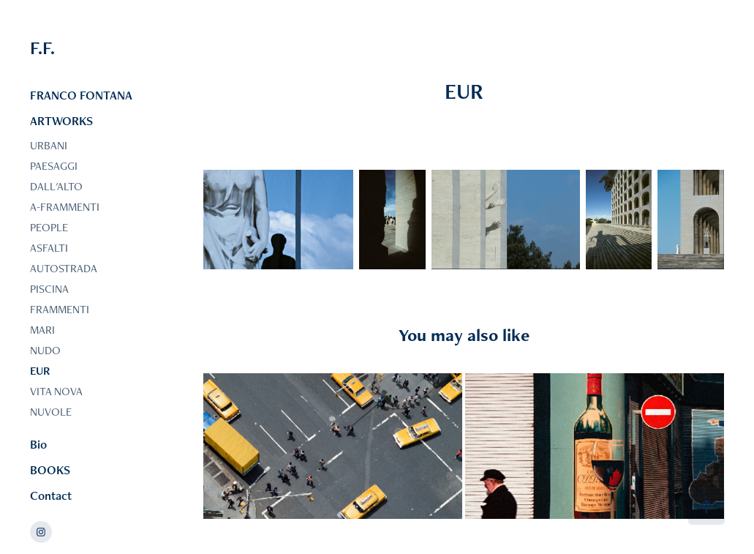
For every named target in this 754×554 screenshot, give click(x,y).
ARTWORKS (61, 121)
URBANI (48, 145)
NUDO (45, 350)
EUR (40, 370)
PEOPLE (49, 227)
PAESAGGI (54, 165)
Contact (51, 495)
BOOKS (50, 470)
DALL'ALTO (56, 186)
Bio (38, 444)
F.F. (42, 47)
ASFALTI (49, 247)
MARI (42, 329)
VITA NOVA (56, 391)
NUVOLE (51, 411)
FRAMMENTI (59, 309)
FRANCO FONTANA (81, 95)
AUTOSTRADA (63, 268)
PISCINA (49, 288)
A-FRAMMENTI (64, 206)
